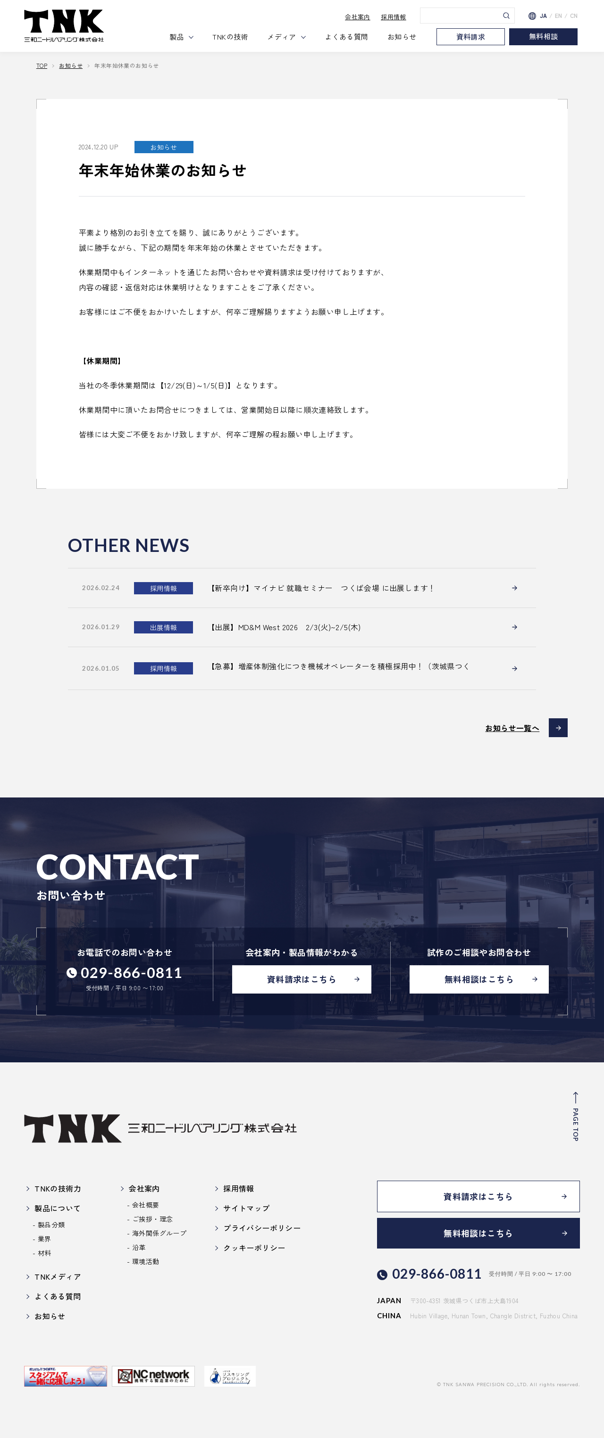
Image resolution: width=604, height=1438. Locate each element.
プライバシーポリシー (262, 1227)
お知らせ (402, 36)
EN (558, 15)
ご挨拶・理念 (152, 1218)
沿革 (139, 1246)
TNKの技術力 (57, 1187)
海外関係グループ (159, 1232)
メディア (281, 36)
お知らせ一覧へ (512, 727)
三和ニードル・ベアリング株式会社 (64, 25)
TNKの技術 (230, 36)
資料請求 (471, 36)
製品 (176, 36)
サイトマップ (246, 1207)
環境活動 (145, 1260)
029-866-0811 (132, 972)
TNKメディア (57, 1276)
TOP (41, 65)
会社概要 (145, 1204)
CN (574, 15)
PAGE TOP (575, 1124)
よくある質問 (346, 36)
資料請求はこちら (301, 979)
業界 (44, 1238)
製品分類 (51, 1224)
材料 (44, 1252)
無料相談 (543, 36)
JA (543, 15)
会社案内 (357, 16)
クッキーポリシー (254, 1247)
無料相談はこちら (479, 979)
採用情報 (393, 16)
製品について (57, 1207)
